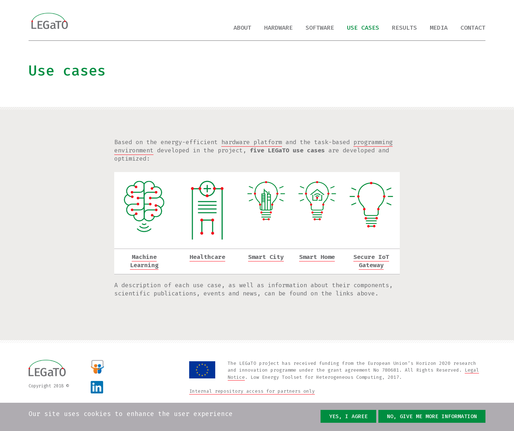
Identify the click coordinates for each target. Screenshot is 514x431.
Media (439, 27)
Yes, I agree (348, 416)
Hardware (278, 27)
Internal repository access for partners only (252, 391)
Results (404, 27)
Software (320, 27)
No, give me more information (432, 416)
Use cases (363, 27)
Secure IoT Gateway (371, 261)
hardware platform (251, 142)
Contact (472, 27)
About (242, 27)
